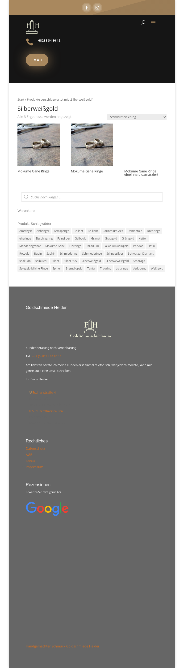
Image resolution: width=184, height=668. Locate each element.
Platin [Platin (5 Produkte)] (151, 246)
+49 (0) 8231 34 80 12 (47, 356)
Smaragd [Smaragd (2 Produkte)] (139, 261)
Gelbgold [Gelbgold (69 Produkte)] (81, 238)
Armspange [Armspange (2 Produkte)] (61, 231)
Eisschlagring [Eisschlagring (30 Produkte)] (44, 238)
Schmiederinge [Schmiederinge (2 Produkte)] (92, 254)
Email (37, 60)
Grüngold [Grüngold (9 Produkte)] (128, 238)
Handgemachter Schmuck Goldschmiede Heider (62, 646)
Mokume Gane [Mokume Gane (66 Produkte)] (55, 246)
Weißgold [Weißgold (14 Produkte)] (157, 268)
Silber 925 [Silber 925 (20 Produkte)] (70, 261)
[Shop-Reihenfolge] (137, 117)
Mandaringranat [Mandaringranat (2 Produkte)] (30, 246)
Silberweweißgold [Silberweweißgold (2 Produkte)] (117, 261)
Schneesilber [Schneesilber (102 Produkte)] (114, 254)
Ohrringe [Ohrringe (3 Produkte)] (75, 246)
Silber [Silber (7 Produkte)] (55, 261)
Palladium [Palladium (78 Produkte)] (92, 246)
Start (20, 99)
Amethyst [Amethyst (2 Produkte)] (25, 231)
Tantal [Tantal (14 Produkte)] (91, 268)
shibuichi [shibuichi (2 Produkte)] (41, 261)
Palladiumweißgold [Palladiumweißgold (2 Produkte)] (116, 246)
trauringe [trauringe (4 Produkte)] (122, 268)
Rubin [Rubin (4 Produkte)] (38, 254)
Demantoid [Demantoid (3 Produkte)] (135, 231)
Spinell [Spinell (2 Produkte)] (57, 268)
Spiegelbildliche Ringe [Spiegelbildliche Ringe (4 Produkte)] (33, 268)
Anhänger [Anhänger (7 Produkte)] (43, 231)
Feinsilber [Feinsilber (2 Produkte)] (63, 238)
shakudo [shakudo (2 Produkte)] (25, 261)
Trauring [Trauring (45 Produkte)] (105, 268)
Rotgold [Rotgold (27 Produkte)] (24, 254)
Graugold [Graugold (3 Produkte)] (111, 238)
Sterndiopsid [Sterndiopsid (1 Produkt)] (74, 268)
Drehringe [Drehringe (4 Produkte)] (153, 231)
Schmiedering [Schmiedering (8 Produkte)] (68, 254)
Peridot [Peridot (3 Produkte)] (138, 246)
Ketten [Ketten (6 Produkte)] (143, 238)
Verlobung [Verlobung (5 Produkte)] (139, 268)
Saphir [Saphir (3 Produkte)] (50, 254)
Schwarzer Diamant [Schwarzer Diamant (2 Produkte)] (141, 254)
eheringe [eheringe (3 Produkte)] (25, 238)
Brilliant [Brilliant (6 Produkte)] (93, 231)
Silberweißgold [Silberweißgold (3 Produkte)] (91, 261)
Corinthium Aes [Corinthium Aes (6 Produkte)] (113, 231)
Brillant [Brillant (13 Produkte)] (78, 231)
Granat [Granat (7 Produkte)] (95, 238)
